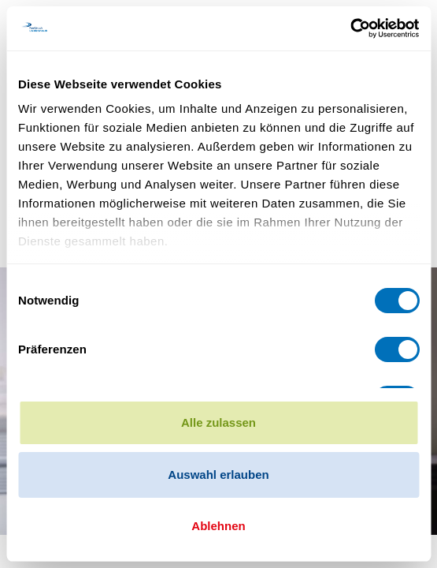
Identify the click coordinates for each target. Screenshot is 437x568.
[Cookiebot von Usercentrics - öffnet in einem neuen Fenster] (350, 28)
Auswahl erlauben (218, 474)
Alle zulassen (218, 422)
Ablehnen (218, 525)
